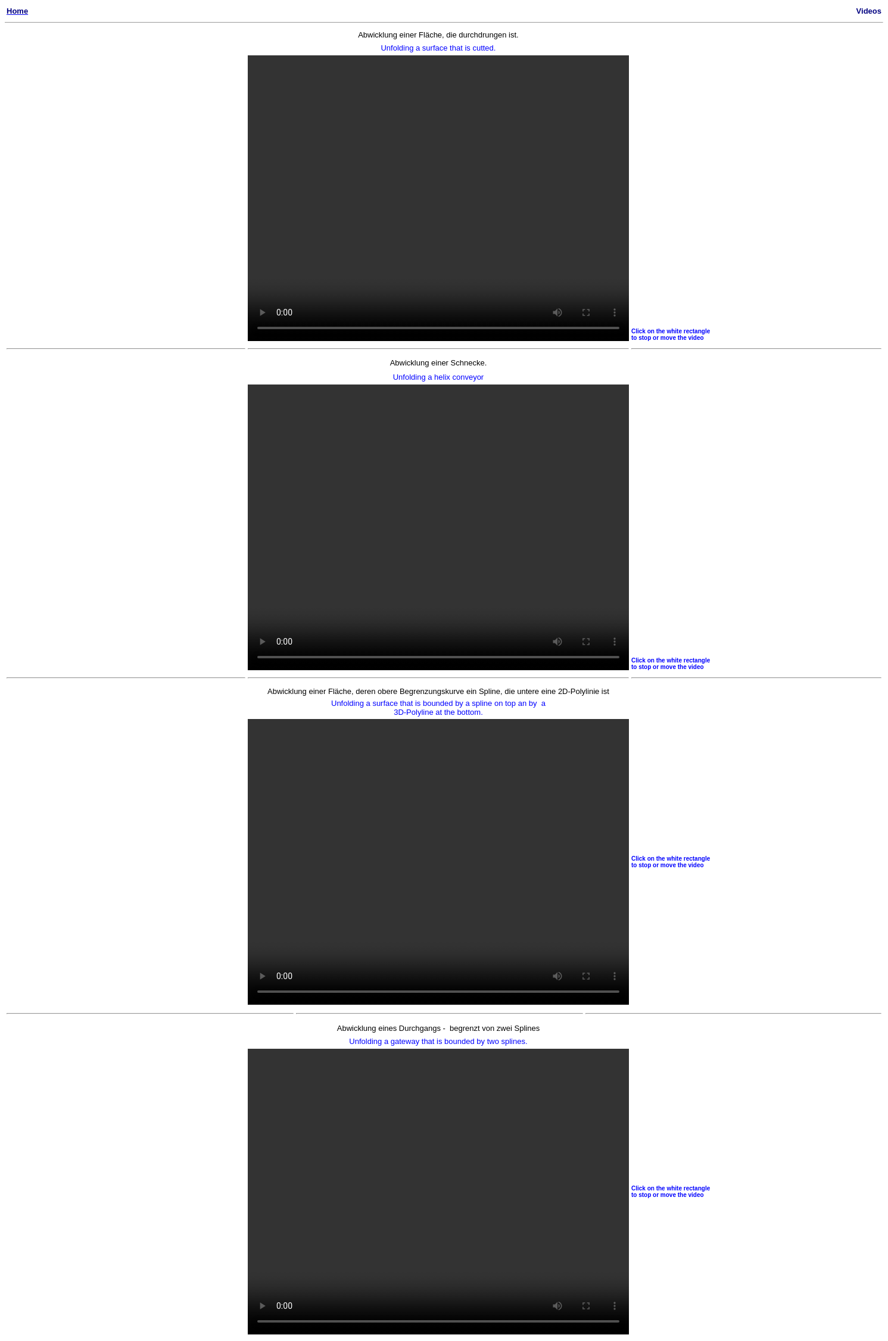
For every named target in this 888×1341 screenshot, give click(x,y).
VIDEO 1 (438, 198)
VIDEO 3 (438, 527)
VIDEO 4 (438, 1191)
